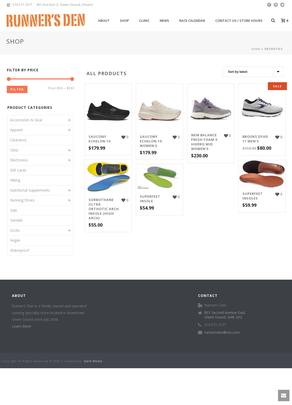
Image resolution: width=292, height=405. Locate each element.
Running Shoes (22, 200)
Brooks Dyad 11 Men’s (255, 138)
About (104, 20)
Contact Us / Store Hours (239, 20)
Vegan (15, 240)
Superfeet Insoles (252, 195)
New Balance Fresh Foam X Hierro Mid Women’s (204, 142)
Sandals (16, 220)
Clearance (18, 140)
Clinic (144, 20)
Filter (17, 89)
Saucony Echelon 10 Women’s (151, 141)
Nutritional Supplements (30, 190)
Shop (124, 20)
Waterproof (19, 250)
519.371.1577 (22, 4)
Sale (13, 210)
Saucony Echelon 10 (99, 138)
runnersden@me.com (222, 332)
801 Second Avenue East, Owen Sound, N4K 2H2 (225, 314)
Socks (15, 230)
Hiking (15, 180)
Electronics (19, 160)
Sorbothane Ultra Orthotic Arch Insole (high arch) (104, 208)
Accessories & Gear (26, 119)
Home (256, 49)
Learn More (21, 326)
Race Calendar (192, 20)
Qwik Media (93, 361)
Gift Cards (18, 170)
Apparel (16, 129)
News (164, 20)
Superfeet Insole (150, 198)
